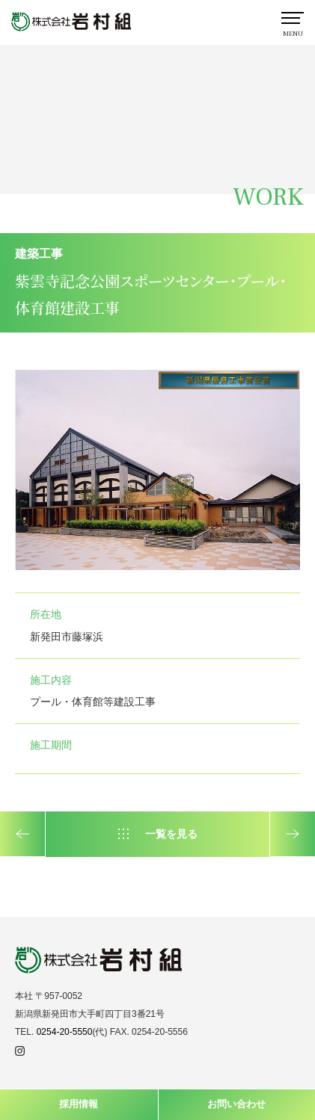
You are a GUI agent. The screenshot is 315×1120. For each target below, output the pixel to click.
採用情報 (78, 1104)
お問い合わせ (236, 1104)
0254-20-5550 (65, 1032)
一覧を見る (171, 834)
